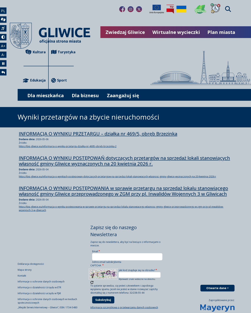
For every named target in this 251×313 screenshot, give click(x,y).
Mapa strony (25, 269)
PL (4, 10)
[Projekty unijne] (156, 9)
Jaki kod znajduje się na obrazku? (137, 270)
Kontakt (22, 275)
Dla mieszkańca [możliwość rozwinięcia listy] (45, 95)
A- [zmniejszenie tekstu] (3, 57)
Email (95, 251)
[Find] (228, 9)
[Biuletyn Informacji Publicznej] (170, 9)
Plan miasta (221, 32)
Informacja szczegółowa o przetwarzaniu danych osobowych (124, 307)
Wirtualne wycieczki (176, 32)
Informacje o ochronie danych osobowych (41, 281)
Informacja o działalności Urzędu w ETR (39, 287)
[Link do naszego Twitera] (139, 9)
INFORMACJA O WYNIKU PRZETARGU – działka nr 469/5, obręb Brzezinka (98, 134)
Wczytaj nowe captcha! (92, 282)
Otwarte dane (216, 288)
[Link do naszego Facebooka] (122, 9)
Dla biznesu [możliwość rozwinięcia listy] (85, 95)
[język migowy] (3, 29)
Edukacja (35, 80)
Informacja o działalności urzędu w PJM (39, 293)
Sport (59, 80)
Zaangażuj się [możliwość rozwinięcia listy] (123, 95)
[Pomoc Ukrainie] (181, 9)
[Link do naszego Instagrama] (131, 9)
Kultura (35, 52)
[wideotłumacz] (3, 20)
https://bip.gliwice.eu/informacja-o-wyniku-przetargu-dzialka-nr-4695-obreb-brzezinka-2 (67, 146)
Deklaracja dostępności (31, 264)
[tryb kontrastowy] (3, 39)
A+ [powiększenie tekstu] (4, 48)
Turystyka (62, 52)
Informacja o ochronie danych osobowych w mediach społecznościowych (47, 301)
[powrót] (3, 76)
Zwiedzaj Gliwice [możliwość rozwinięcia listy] (125, 32)
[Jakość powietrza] (200, 9)
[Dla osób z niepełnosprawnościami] (215, 9)
